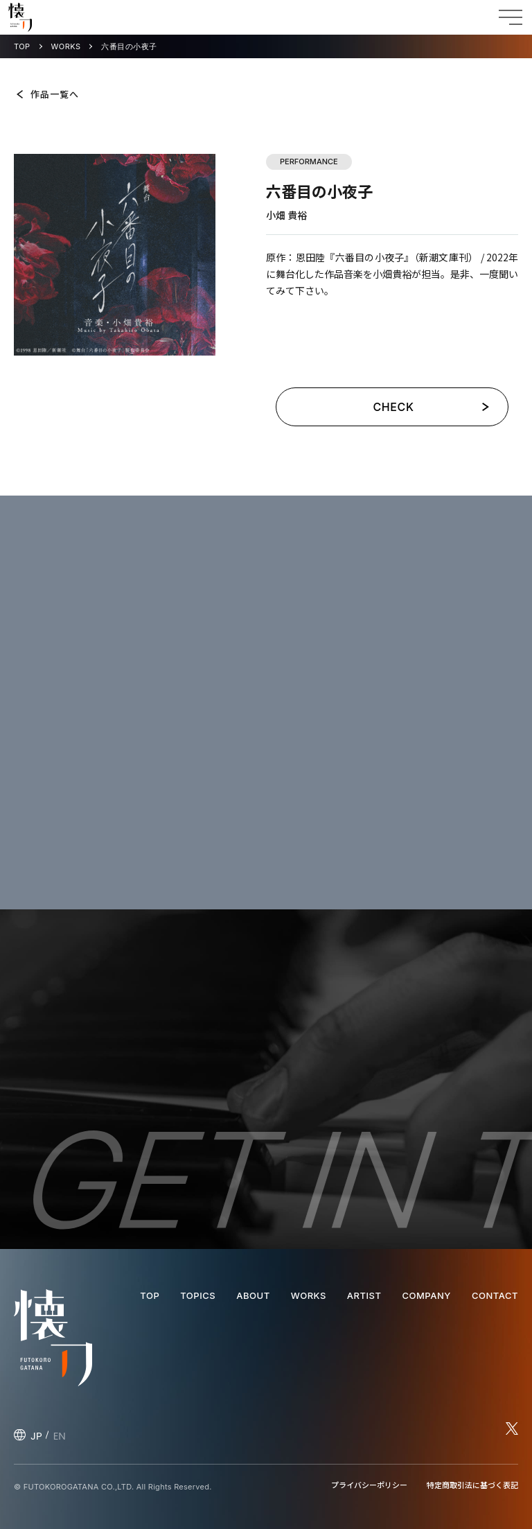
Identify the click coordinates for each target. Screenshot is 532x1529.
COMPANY (426, 1295)
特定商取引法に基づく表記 (472, 1484)
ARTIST (364, 1295)
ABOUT (252, 1295)
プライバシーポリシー (369, 1484)
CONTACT (495, 1295)
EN (59, 1435)
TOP (22, 47)
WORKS (66, 47)
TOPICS (197, 1295)
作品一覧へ (54, 93)
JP (36, 1435)
